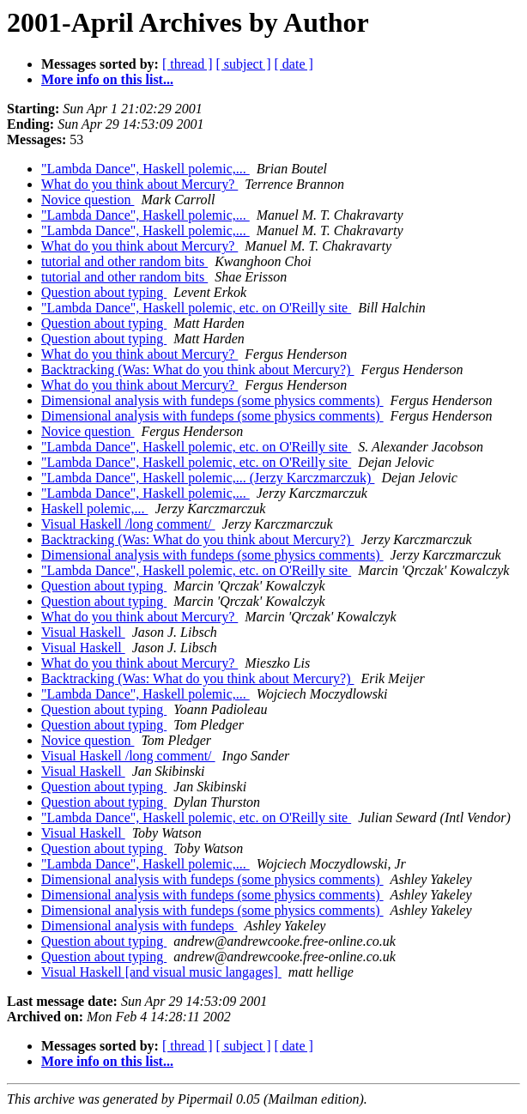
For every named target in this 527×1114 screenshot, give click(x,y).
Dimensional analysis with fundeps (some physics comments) (212, 400)
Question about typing (104, 292)
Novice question (87, 199)
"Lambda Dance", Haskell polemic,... (145, 168)
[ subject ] (243, 64)
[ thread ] (187, 64)
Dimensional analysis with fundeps (139, 925)
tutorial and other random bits (124, 261)
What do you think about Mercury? (139, 184)
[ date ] (294, 64)
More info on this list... (107, 79)
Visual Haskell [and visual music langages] (161, 972)
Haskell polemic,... (94, 508)
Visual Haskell (83, 632)
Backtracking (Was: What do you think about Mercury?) (197, 369)
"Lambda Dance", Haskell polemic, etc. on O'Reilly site (196, 307)
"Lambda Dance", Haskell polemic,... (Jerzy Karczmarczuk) (207, 477)
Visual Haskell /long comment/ (128, 524)
